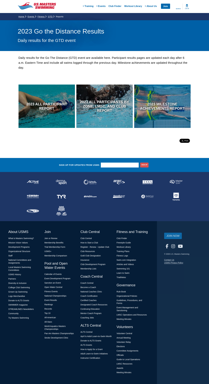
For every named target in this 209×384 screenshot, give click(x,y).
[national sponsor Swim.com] (90, 196)
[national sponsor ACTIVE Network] (32, 182)
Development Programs (19, 247)
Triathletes (121, 277)
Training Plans (123, 251)
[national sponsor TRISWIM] (32, 211)
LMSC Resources (124, 364)
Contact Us (169, 260)
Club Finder (114, 6)
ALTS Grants (86, 345)
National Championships (55, 296)
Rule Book (121, 291)
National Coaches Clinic (91, 291)
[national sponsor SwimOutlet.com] (118, 196)
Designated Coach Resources (93, 305)
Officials (120, 355)
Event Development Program (57, 278)
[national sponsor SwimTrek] (147, 196)
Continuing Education (90, 309)
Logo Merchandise (16, 296)
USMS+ (47, 251)
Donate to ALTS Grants (18, 300)
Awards (120, 368)
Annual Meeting (124, 338)
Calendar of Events (53, 274)
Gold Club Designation (90, 256)
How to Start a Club (89, 242)
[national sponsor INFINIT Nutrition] (118, 182)
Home (22, 16)
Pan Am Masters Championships (59, 333)
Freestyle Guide (124, 242)
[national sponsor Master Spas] (176, 182)
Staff (10, 256)
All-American (50, 317)
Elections (121, 346)
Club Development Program (92, 264)
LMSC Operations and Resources (132, 315)
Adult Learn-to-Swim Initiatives (94, 353)
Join (165, 6)
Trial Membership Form (54, 247)
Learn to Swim (123, 273)
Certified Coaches (88, 300)
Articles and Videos (125, 264)
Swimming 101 (123, 269)
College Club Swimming (19, 287)
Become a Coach (88, 287)
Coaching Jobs (87, 318)
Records (48, 309)
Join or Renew (50, 238)
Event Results (50, 300)
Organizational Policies (127, 296)
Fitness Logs (122, 256)
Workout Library (133, 6)
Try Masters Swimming (18, 318)
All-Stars (48, 322)
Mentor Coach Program (91, 313)
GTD (51, 16)
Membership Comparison (55, 256)
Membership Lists (88, 269)
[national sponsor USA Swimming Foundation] (61, 211)
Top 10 (47, 313)
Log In (187, 8)
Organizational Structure (19, 251)
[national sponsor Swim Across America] (32, 196)
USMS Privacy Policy (173, 263)
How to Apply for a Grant (91, 349)
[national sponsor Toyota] (176, 196)
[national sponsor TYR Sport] (61, 196)
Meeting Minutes (124, 319)
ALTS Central (86, 332)
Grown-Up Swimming (17, 292)
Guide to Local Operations (128, 359)
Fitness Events (51, 291)
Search (178, 8)
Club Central (86, 238)
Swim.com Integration (126, 260)
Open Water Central (53, 287)
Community (13, 313)
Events (32, 16)
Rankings (48, 304)
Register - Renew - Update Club (94, 247)
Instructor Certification (90, 358)
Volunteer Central (124, 333)
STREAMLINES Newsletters (21, 309)
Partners (12, 279)
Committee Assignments (127, 351)
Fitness (42, 16)
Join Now (172, 235)
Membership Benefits (53, 242)
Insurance (84, 260)
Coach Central (86, 283)
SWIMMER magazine (18, 305)
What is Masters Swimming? (21, 238)
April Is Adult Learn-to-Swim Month (96, 336)
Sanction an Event (52, 283)
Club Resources (87, 251)
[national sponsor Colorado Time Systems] (90, 182)
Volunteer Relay (124, 342)
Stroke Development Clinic (56, 338)
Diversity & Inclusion (17, 283)
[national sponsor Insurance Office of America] (147, 182)
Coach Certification (88, 296)
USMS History (14, 274)
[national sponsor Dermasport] (61, 182)
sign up (144, 165)
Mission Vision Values (18, 242)
